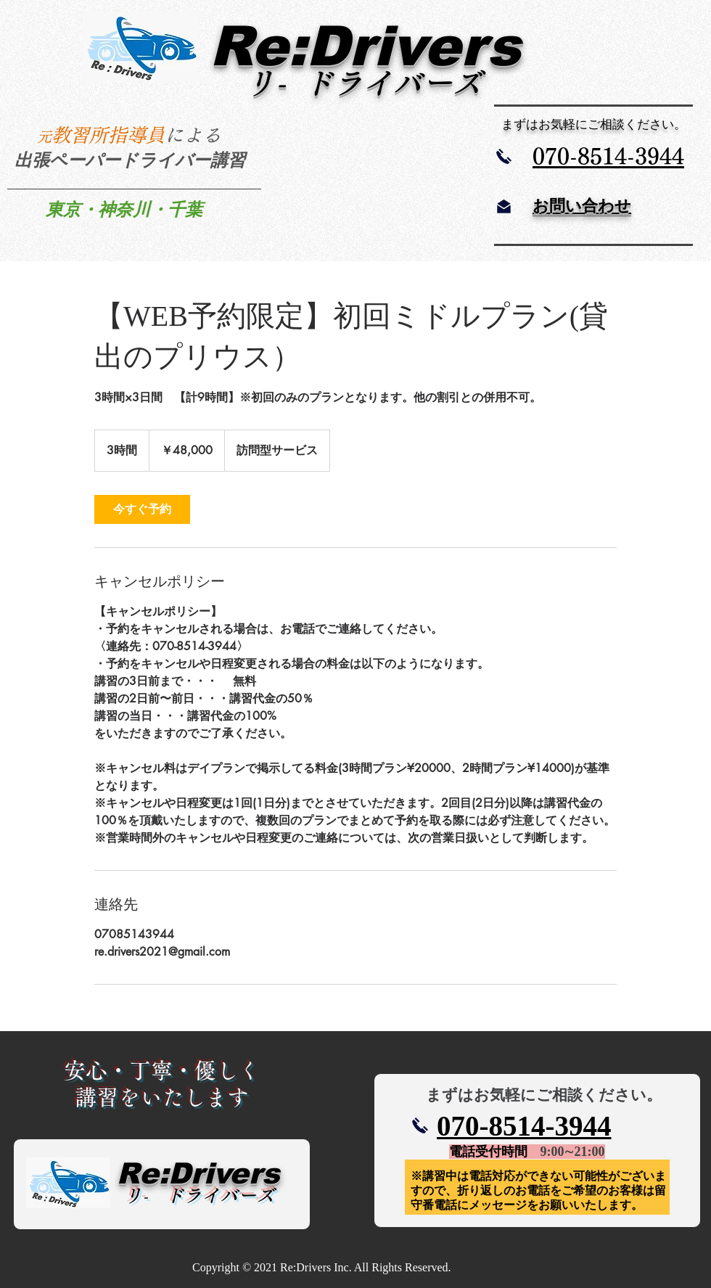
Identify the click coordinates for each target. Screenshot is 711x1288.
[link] (142, 509)
